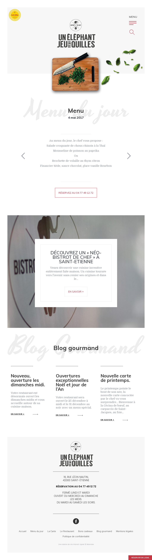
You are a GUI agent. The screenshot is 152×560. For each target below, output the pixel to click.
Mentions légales (124, 531)
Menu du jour (36, 531)
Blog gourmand (104, 531)
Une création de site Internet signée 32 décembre (76, 544)
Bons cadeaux (85, 531)
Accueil (22, 531)
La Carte (52, 531)
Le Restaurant (67, 531)
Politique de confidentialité (76, 536)
